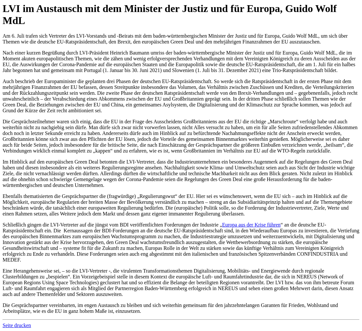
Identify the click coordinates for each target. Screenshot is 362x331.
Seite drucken (17, 325)
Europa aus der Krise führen (251, 224)
